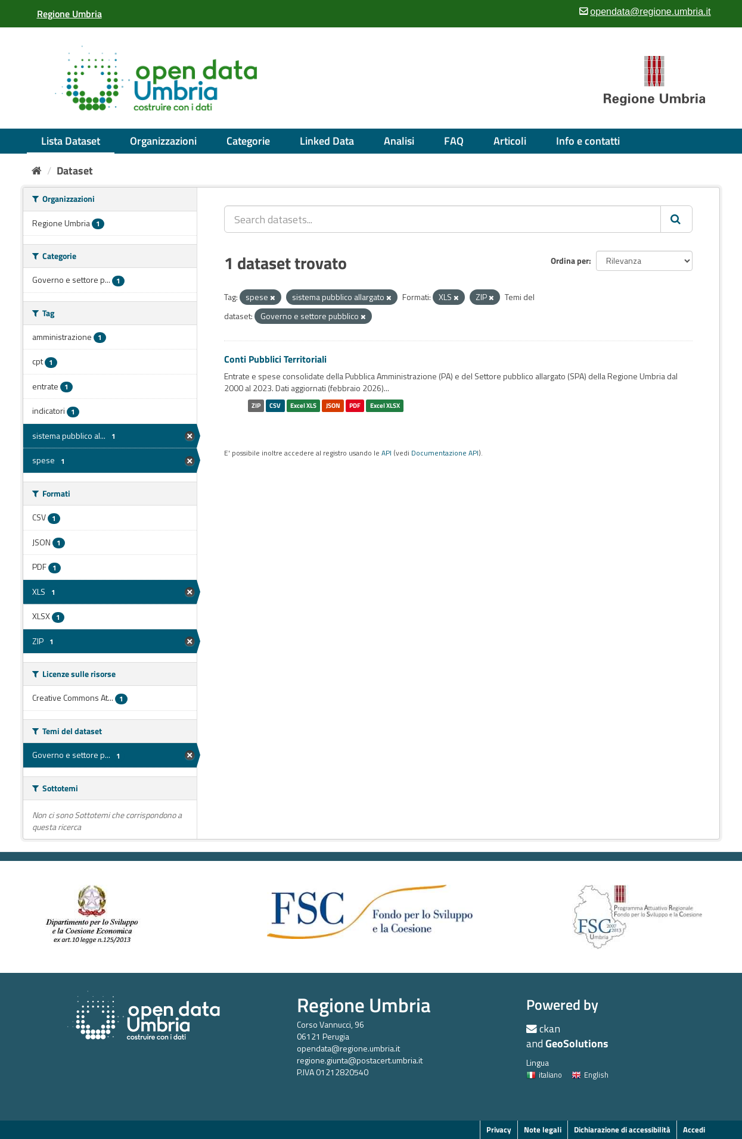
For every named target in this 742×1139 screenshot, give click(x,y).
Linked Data (327, 141)
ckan (549, 1029)
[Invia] (676, 219)
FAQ (454, 141)
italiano (544, 1075)
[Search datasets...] (442, 219)
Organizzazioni (163, 141)
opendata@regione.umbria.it (348, 1048)
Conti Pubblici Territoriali (275, 359)
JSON (333, 405)
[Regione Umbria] (69, 14)
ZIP (256, 405)
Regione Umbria (364, 1005)
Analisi (399, 141)
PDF (355, 405)
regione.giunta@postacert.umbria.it (360, 1060)
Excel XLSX (385, 405)
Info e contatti (588, 141)
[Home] (37, 171)
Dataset (75, 171)
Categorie (248, 141)
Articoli (509, 141)
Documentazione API (445, 453)
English (590, 1075)
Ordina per (570, 260)
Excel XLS (303, 405)
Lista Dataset (70, 141)
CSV (275, 405)
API (386, 453)
